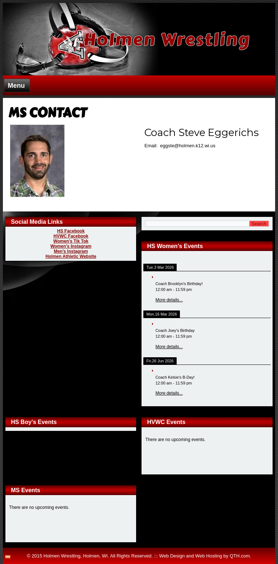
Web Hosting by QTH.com (222, 556)
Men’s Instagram (71, 251)
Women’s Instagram (70, 246)
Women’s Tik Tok (70, 241)
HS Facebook (71, 231)
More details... (168, 299)
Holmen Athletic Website (71, 256)
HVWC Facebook (71, 236)
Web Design (172, 556)
